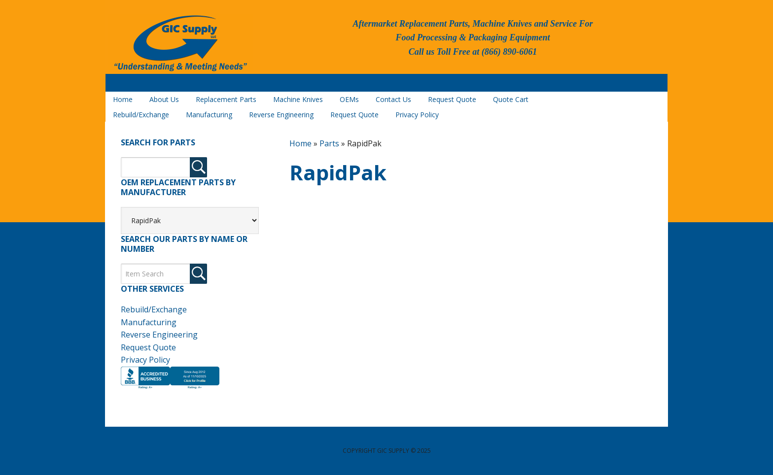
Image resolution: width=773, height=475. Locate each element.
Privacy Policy (145, 359)
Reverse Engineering (159, 334)
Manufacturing (148, 322)
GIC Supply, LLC (179, 43)
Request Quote (148, 347)
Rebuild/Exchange (154, 309)
